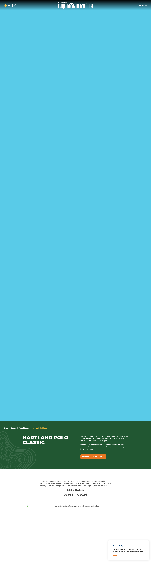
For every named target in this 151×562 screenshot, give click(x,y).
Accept (116, 555)
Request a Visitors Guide (93, 456)
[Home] (75, 5)
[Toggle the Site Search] (15, 5)
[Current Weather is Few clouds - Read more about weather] (7, 5)
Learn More (139, 552)
